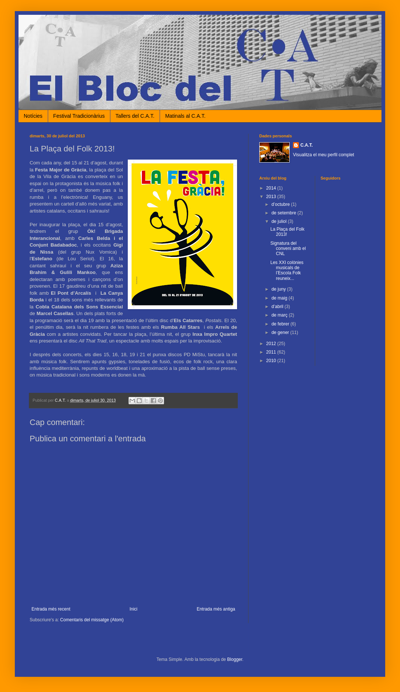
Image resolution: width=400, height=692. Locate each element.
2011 (271, 352)
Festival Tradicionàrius (79, 116)
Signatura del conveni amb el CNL (288, 249)
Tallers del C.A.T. (135, 116)
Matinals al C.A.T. (185, 116)
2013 (271, 196)
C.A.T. (306, 145)
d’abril (277, 306)
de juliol (279, 221)
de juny (279, 289)
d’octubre (281, 204)
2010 (271, 360)
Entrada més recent (50, 609)
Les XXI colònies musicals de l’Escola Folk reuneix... (286, 270)
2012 (271, 343)
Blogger (234, 659)
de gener (280, 332)
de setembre (284, 212)
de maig (280, 298)
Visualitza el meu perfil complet (323, 154)
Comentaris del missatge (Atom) (91, 619)
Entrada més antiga (216, 609)
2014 (271, 188)
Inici (133, 609)
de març (280, 315)
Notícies (33, 116)
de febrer (280, 324)
